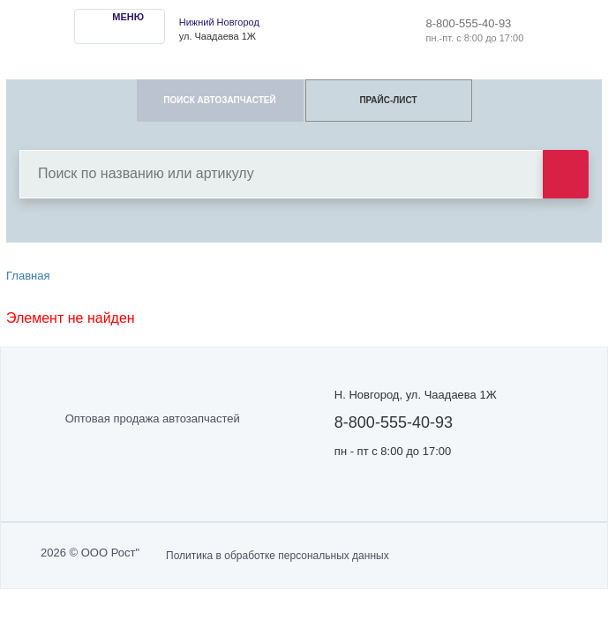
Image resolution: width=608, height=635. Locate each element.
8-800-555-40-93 (469, 23)
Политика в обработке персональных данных (277, 555)
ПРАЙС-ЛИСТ (388, 100)
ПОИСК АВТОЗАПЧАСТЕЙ (219, 100)
